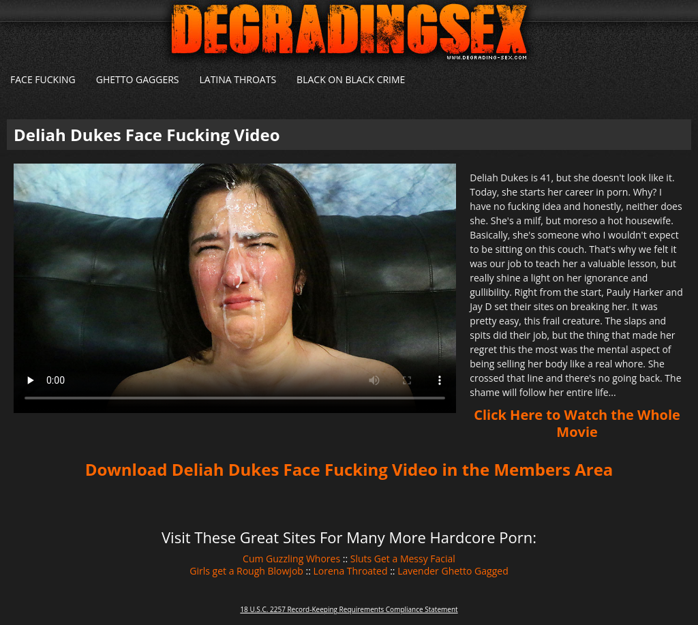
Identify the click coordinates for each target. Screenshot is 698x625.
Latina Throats (237, 79)
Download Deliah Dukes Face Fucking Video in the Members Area (349, 469)
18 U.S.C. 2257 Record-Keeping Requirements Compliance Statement (348, 609)
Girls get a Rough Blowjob (246, 570)
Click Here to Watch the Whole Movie (577, 423)
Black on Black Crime (351, 79)
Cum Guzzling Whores (291, 558)
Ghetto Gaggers (137, 79)
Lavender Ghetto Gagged (453, 570)
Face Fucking (43, 79)
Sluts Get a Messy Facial (402, 558)
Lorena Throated (351, 570)
